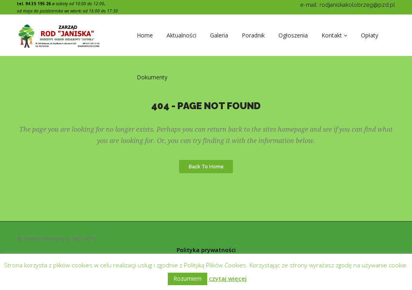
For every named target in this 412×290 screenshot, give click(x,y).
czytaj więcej (228, 278)
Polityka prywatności (206, 250)
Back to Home (206, 166)
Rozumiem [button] (187, 278)
